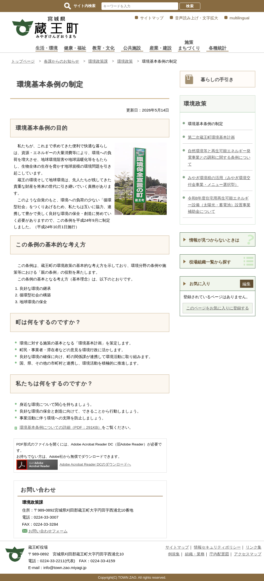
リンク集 (253, 547)
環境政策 (125, 61)
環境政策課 (98, 61)
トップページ (23, 61)
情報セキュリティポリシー (217, 547)
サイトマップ (152, 18)
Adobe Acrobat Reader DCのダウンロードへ (73, 464)
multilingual (239, 18)
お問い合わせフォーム (48, 531)
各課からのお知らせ (61, 61)
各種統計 (217, 48)
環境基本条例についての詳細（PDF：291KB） (61, 427)
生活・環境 (46, 48)
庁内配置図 (219, 554)
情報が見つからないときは (214, 240)
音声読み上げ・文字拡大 (196, 18)
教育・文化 (103, 48)
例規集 (174, 554)
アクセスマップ (247, 554)
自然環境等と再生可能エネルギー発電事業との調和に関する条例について (219, 158)
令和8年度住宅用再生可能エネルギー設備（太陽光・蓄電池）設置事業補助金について (219, 205)
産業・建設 (160, 48)
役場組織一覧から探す (210, 262)
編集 (246, 283)
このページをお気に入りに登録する (217, 308)
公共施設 (132, 48)
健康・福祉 (75, 48)
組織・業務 (195, 554)
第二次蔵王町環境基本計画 (211, 137)
